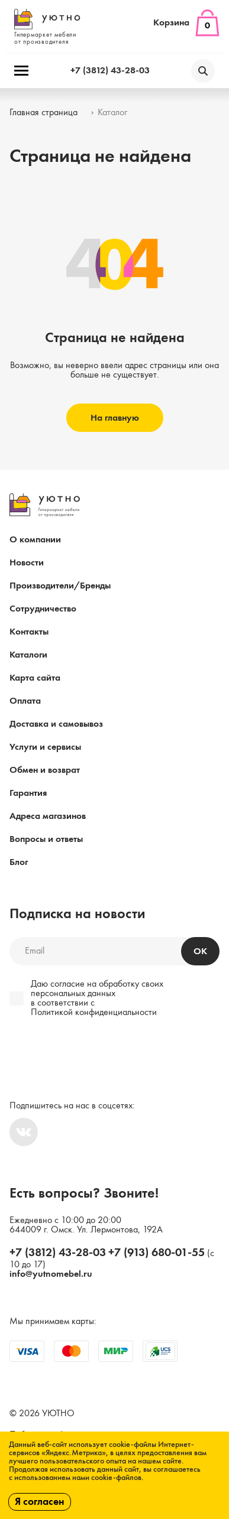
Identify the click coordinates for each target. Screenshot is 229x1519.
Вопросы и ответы (46, 839)
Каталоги (28, 655)
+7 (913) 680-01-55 (156, 1253)
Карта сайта (34, 678)
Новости (26, 563)
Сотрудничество (42, 609)
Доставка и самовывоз (56, 724)
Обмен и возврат (44, 770)
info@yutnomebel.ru (50, 1274)
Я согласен (39, 1502)
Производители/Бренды (60, 586)
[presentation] (90, 1053)
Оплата (25, 701)
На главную (115, 418)
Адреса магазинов (47, 816)
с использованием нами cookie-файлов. (76, 1478)
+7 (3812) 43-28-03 (110, 71)
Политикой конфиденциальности (94, 1012)
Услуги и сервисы (45, 747)
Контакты (29, 632)
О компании (35, 540)
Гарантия (28, 793)
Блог (18, 862)
